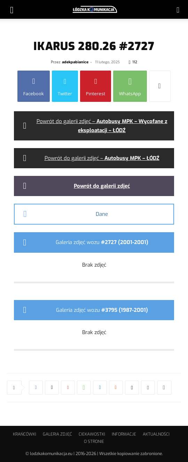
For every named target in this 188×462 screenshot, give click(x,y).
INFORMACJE (124, 434)
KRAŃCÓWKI (24, 434)
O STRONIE (94, 441)
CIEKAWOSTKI (92, 434)
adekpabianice (75, 61)
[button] (12, 9)
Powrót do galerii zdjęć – (102, 158)
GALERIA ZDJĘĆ (57, 434)
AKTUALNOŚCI (156, 434)
